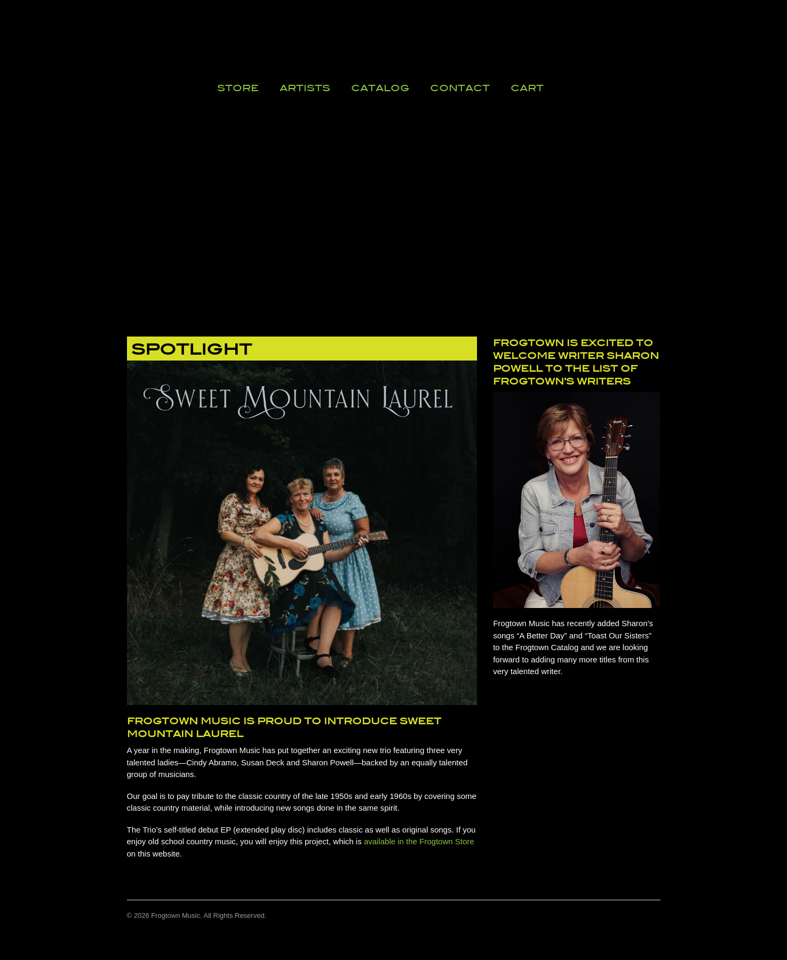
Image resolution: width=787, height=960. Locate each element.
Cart (527, 88)
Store (238, 88)
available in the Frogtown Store (419, 841)
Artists (305, 88)
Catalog (380, 88)
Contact (460, 88)
